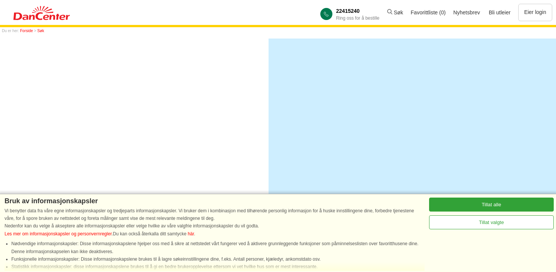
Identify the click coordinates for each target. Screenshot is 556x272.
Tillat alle (491, 204)
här (191, 233)
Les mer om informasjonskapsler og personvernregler (58, 233)
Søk (395, 12)
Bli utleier (500, 12)
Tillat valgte (491, 222)
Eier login (535, 12)
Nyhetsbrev (466, 12)
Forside (26, 31)
